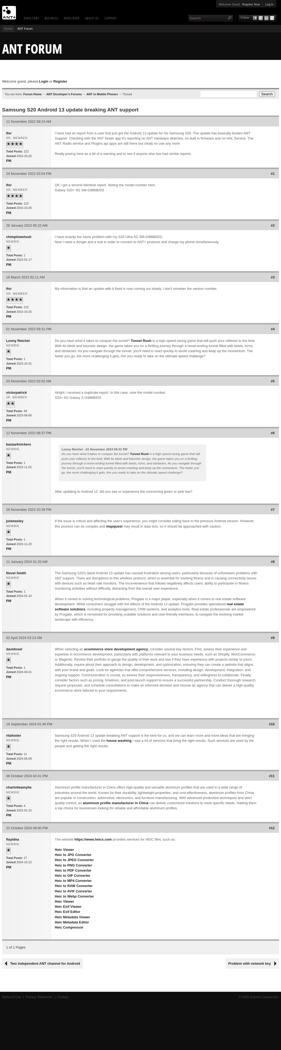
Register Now (251, 4)
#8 (273, 562)
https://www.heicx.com (93, 839)
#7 (273, 510)
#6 (273, 433)
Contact (62, 997)
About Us (92, 18)
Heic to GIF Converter (73, 876)
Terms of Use (11, 997)
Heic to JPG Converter (73, 855)
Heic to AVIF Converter (73, 891)
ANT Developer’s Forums (64, 94)
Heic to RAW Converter (74, 886)
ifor (9, 133)
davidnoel (14, 649)
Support (110, 18)
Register (60, 81)
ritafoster (13, 735)
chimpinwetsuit (18, 237)
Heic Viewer (64, 850)
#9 (273, 638)
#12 (272, 828)
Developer (72, 18)
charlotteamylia (19, 787)
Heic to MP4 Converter (73, 881)
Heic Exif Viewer (68, 907)
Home (8, 28)
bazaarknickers (18, 444)
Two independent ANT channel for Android (45, 963)
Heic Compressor (69, 927)
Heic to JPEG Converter (74, 860)
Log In (269, 4)
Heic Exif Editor (68, 912)
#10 (272, 724)
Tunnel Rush (141, 341)
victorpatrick (16, 392)
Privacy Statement (39, 997)
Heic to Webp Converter (74, 896)
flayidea (12, 839)
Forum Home (32, 94)
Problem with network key (249, 963)
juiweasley (15, 521)
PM (8, 161)
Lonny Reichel (18, 341)
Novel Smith (16, 573)
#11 (272, 776)
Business (51, 18)
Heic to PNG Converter (73, 865)
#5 (273, 381)
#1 (273, 174)
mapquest (114, 526)
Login (43, 81)
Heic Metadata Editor (72, 922)
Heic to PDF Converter (73, 870)
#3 (273, 277)
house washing (119, 741)
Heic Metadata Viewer (72, 917)
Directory (31, 18)
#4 (273, 329)
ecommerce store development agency (116, 649)
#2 (273, 225)
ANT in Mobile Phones (102, 94)
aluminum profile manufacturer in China (115, 803)
